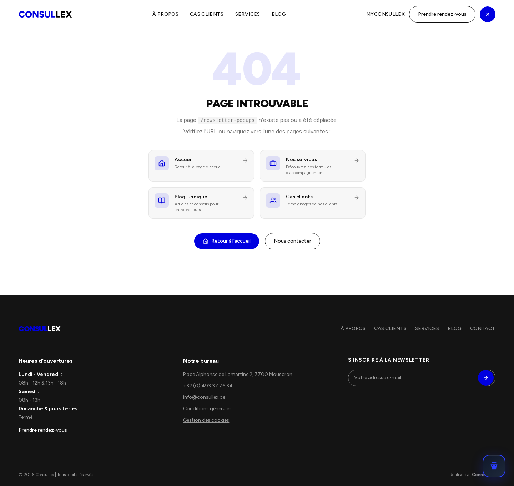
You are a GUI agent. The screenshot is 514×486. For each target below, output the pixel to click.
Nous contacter (292, 241)
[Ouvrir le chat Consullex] (494, 466)
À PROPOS (165, 14)
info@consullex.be (204, 397)
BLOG (279, 14)
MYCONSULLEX (385, 14)
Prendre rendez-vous (442, 14)
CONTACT (482, 329)
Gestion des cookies (206, 420)
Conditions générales (207, 409)
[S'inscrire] (486, 378)
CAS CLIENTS (207, 14)
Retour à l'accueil (227, 241)
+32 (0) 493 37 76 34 (208, 386)
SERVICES (247, 14)
